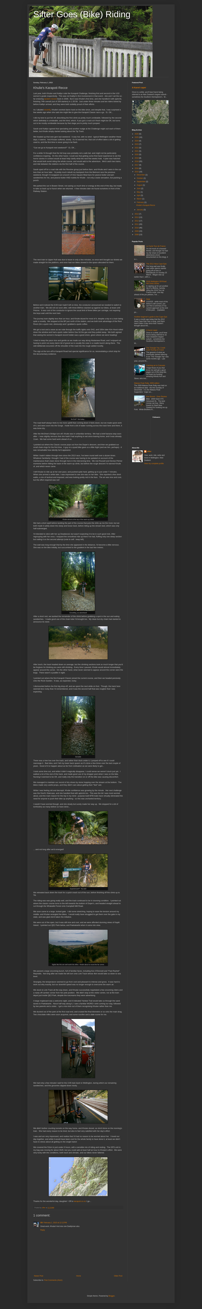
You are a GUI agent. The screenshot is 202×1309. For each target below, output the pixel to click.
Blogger (112, 1296)
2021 (137, 151)
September (141, 182)
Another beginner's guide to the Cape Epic (150, 317)
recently (47, 110)
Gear (148, 299)
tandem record (50, 99)
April (139, 195)
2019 (137, 158)
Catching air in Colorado (155, 365)
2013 (137, 217)
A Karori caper (139, 87)
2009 (137, 231)
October (140, 178)
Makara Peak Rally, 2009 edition (146, 383)
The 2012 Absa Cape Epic (156, 264)
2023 (137, 144)
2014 (137, 214)
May (139, 192)
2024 (137, 141)
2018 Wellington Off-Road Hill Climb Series (156, 282)
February (140, 202)
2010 (137, 228)
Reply (42, 1230)
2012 (137, 221)
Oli (41, 1223)
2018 (137, 161)
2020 (137, 154)
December (141, 175)
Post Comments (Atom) (53, 1280)
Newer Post (38, 1276)
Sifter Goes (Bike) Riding (81, 14)
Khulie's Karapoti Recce (145, 205)
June (139, 188)
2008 (137, 235)
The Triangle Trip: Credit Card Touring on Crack (155, 349)
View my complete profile (154, 463)
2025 (137, 137)
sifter (149, 451)
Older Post (118, 1276)
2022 (137, 148)
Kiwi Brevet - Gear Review (156, 397)
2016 (137, 168)
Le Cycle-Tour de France (155, 246)
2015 (137, 172)
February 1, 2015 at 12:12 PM (55, 1223)
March (139, 199)
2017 (137, 165)
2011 (137, 224)
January (140, 210)
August (140, 185)
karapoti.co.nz (80, 1201)
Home (78, 1276)
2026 (137, 134)
